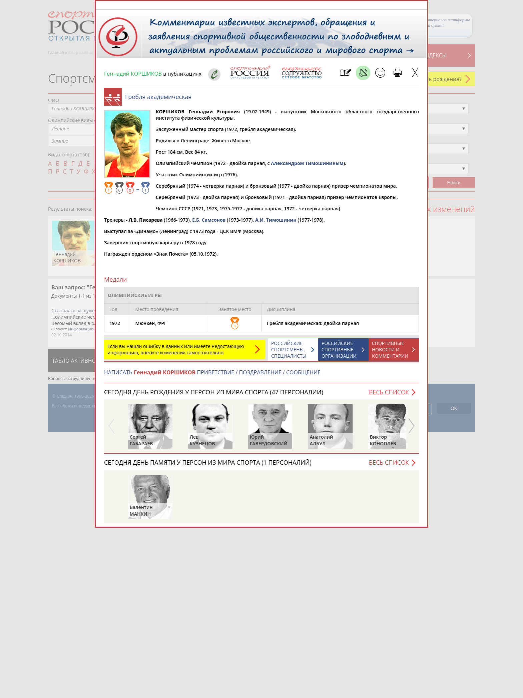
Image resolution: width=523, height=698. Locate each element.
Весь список (389, 395)
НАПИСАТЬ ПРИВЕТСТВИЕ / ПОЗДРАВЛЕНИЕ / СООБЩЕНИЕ (212, 375)
